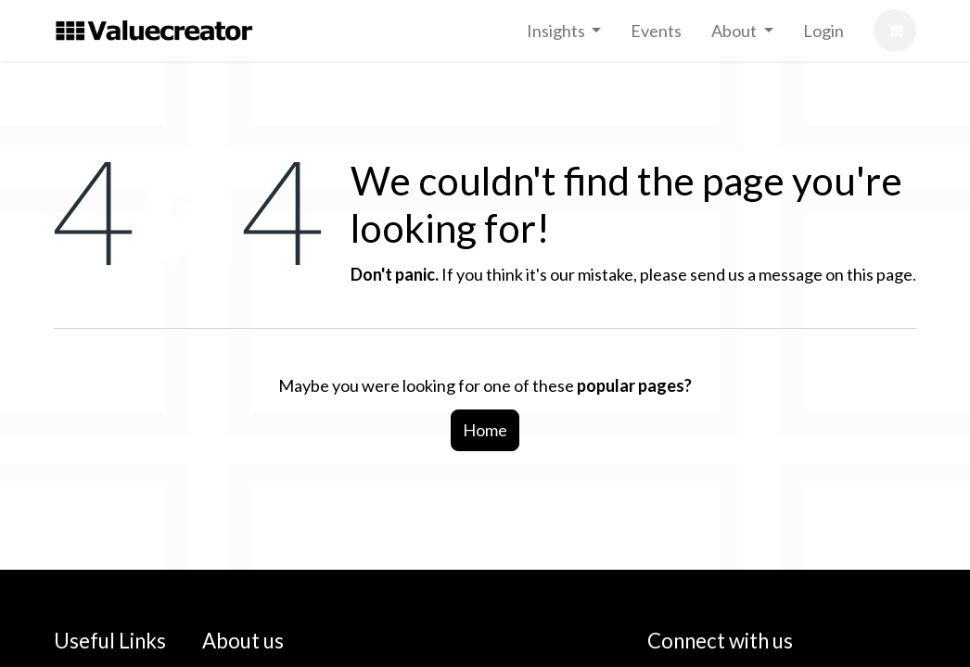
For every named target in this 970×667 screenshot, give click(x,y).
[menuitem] (564, 31)
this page (880, 274)
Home (485, 430)
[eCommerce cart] (895, 30)
